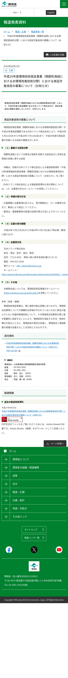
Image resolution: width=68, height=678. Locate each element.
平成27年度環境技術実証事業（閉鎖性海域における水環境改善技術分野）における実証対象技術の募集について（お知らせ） (33, 413)
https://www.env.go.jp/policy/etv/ (21, 292)
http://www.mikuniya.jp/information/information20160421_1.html (35, 274)
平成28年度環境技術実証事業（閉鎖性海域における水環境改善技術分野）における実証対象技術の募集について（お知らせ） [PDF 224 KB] (32, 347)
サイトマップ (30, 529)
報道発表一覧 (37, 31)
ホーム (7, 31)
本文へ (15, 12)
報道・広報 (20, 31)
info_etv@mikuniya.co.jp (29, 265)
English (51, 12)
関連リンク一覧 (31, 537)
